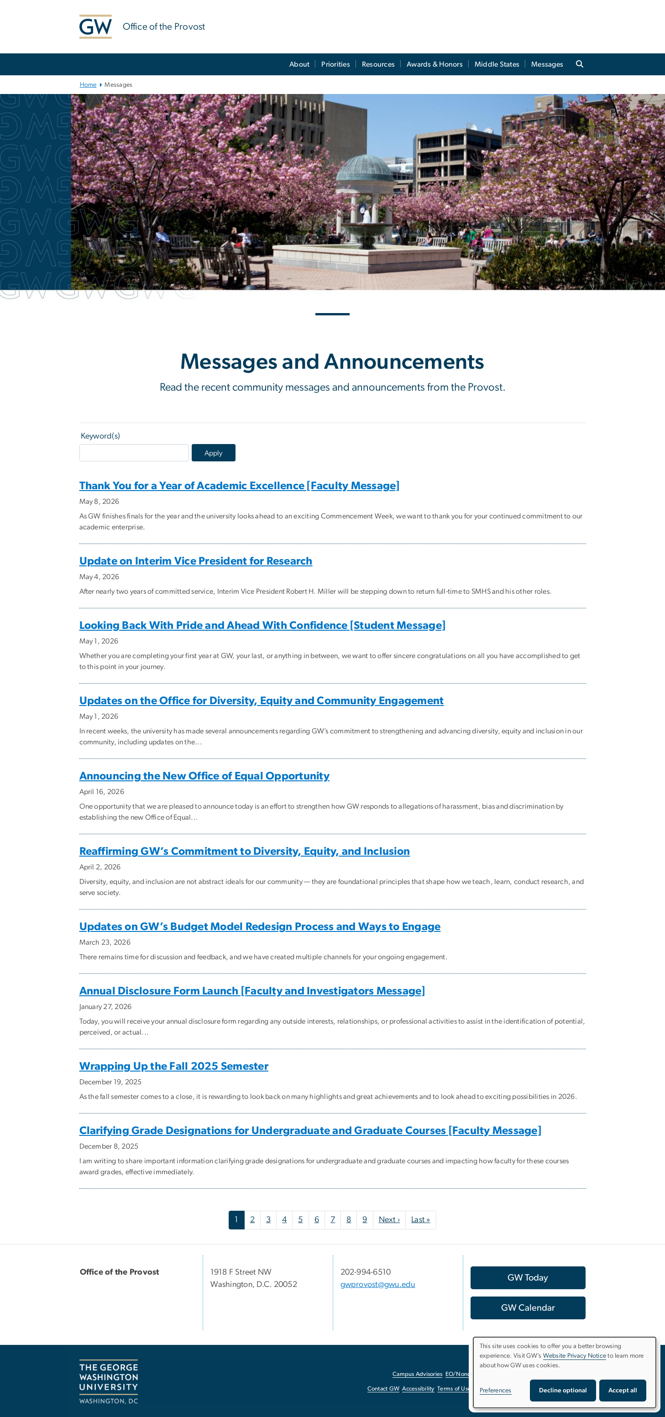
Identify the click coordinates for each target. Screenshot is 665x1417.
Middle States (497, 64)
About (299, 64)
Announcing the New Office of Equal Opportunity (204, 776)
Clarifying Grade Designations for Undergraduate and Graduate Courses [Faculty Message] (310, 1130)
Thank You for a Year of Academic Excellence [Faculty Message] (239, 486)
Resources (378, 64)
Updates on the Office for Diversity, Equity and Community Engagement (261, 700)
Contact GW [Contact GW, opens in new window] (383, 1389)
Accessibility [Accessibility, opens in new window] (418, 1389)
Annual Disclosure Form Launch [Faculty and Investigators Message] (252, 991)
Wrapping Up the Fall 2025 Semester (174, 1066)
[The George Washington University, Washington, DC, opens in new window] (108, 1381)
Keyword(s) (100, 436)
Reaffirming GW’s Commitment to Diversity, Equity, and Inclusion (244, 851)
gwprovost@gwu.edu (377, 1285)
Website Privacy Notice (575, 1356)
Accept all (622, 1390)
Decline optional (563, 1390)
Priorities (335, 64)
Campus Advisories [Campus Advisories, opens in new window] (417, 1374)
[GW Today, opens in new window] (528, 1277)
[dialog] (564, 1372)
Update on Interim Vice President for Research (196, 561)
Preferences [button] (496, 1390)
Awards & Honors (435, 64)
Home (88, 85)
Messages (547, 64)
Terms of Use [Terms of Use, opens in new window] (454, 1389)
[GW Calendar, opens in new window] (528, 1308)
